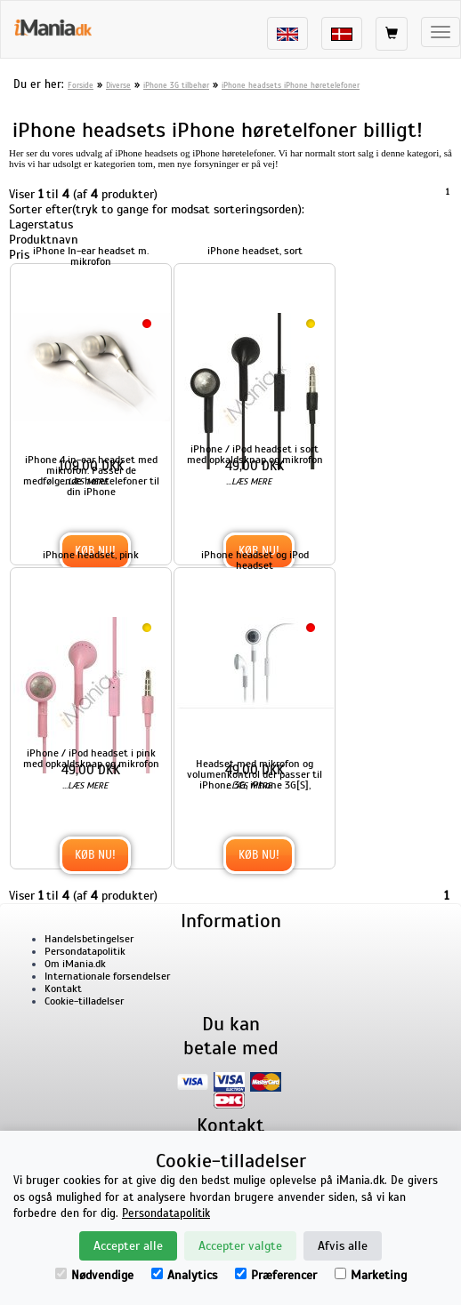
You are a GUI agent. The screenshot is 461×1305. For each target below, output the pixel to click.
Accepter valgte (240, 1245)
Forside (80, 85)
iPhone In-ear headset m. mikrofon (91, 256)
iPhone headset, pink (91, 554)
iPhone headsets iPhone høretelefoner (291, 85)
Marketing (371, 1275)
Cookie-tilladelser (84, 1001)
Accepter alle (128, 1245)
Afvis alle (343, 1245)
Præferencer (276, 1275)
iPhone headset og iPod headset (255, 560)
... (85, 481)
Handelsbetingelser (88, 939)
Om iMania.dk (75, 963)
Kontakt (63, 988)
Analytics (184, 1275)
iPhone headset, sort (255, 250)
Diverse (118, 85)
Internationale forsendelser (107, 976)
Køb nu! (95, 855)
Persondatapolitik (84, 951)
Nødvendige (94, 1275)
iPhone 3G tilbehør (176, 85)
